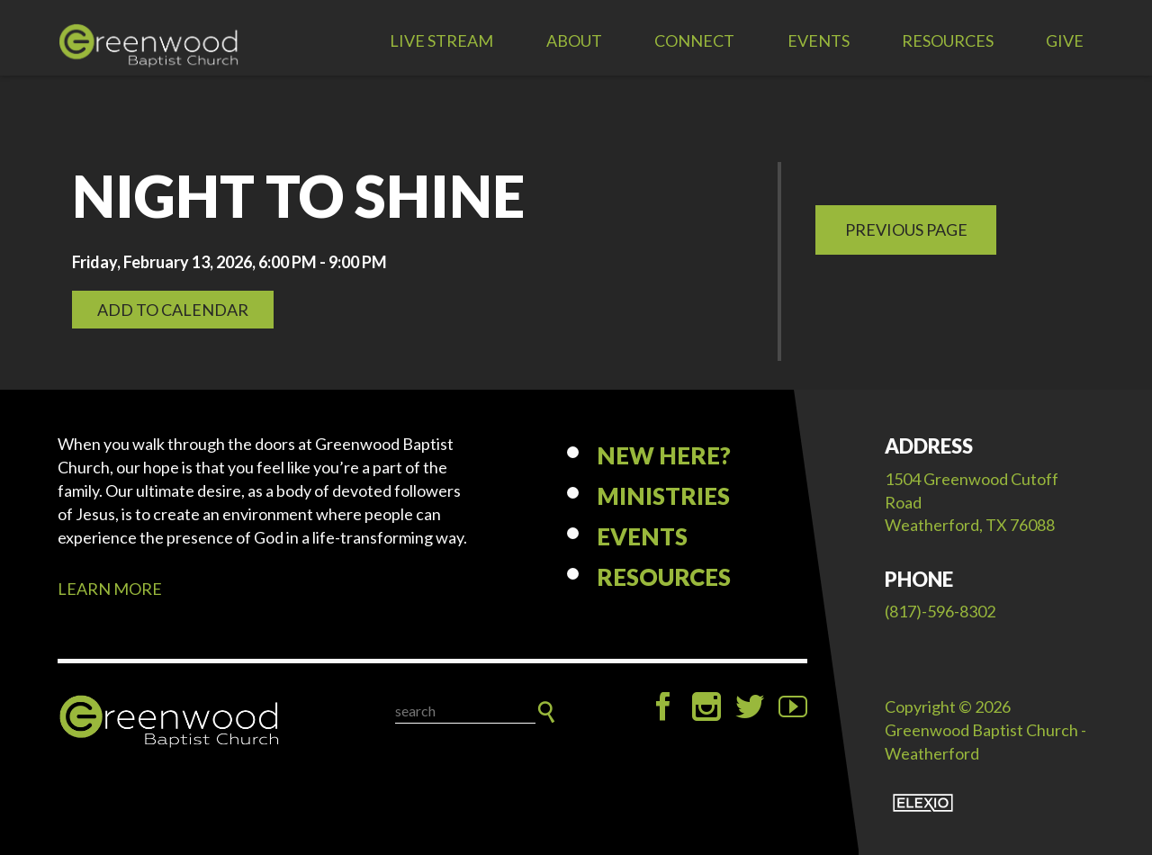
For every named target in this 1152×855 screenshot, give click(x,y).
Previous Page (906, 229)
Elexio (923, 803)
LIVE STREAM (441, 40)
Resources (948, 40)
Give (1065, 40)
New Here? (664, 455)
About (574, 40)
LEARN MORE (110, 588)
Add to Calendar (172, 310)
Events (819, 40)
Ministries (663, 496)
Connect (694, 40)
